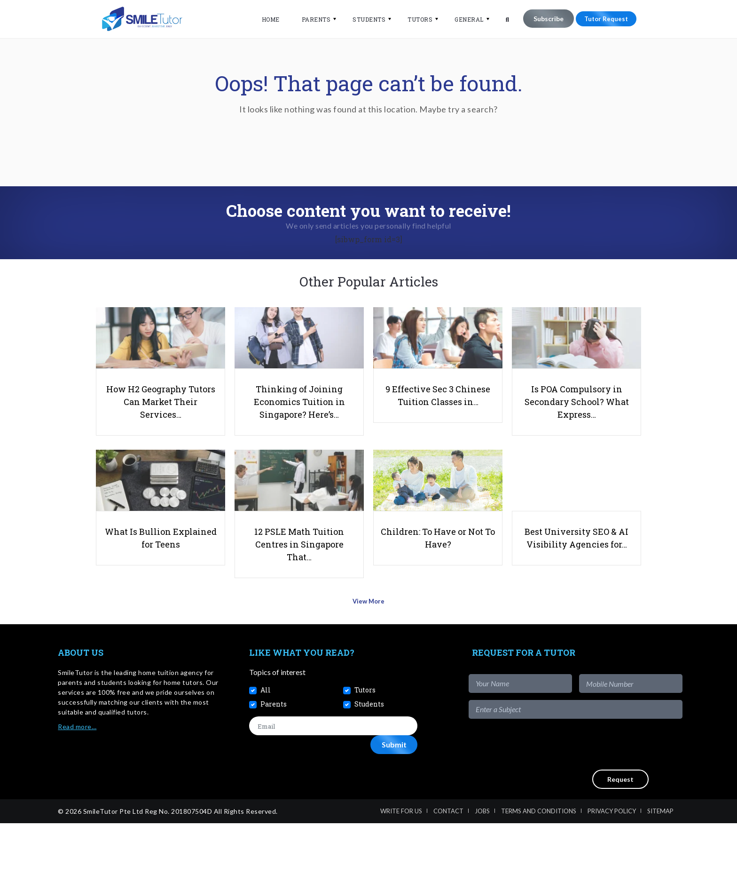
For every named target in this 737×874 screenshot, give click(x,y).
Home (265, 19)
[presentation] (611, 795)
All (265, 740)
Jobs (482, 862)
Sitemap (660, 862)
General (463, 19)
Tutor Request (603, 19)
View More (369, 655)
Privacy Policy (612, 862)
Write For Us (401, 862)
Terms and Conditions (538, 862)
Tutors (413, 19)
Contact (448, 862)
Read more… (77, 777)
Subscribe (542, 19)
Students (362, 19)
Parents (310, 19)
